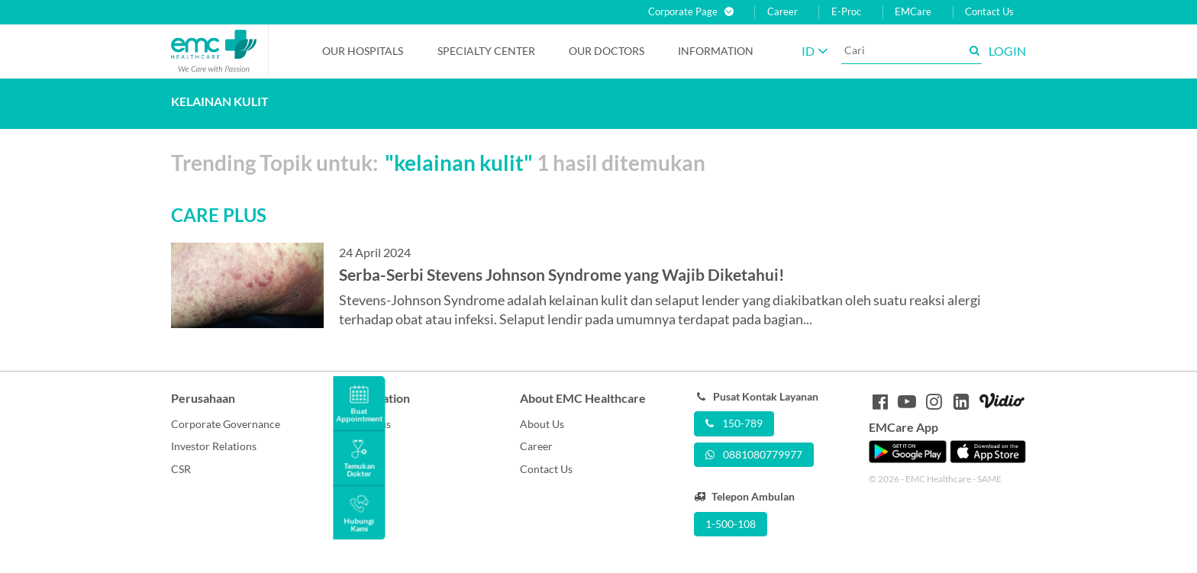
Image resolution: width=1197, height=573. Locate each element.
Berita (359, 468)
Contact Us (989, 12)
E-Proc (846, 12)
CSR (181, 468)
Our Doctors (606, 50)
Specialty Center (486, 50)
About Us (542, 423)
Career (782, 12)
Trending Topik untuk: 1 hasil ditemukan (438, 162)
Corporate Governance (225, 423)
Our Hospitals (362, 50)
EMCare (913, 12)
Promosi (365, 445)
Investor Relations (213, 445)
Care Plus (368, 423)
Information (715, 50)
